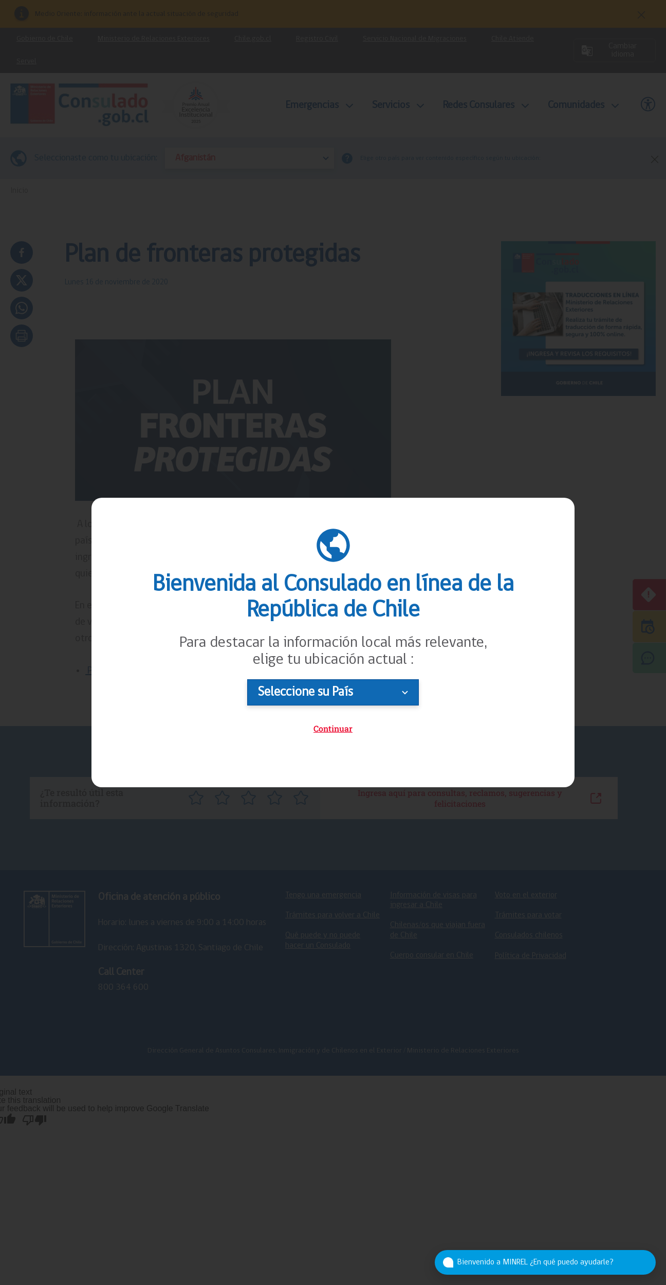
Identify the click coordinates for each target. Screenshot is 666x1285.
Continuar (333, 728)
